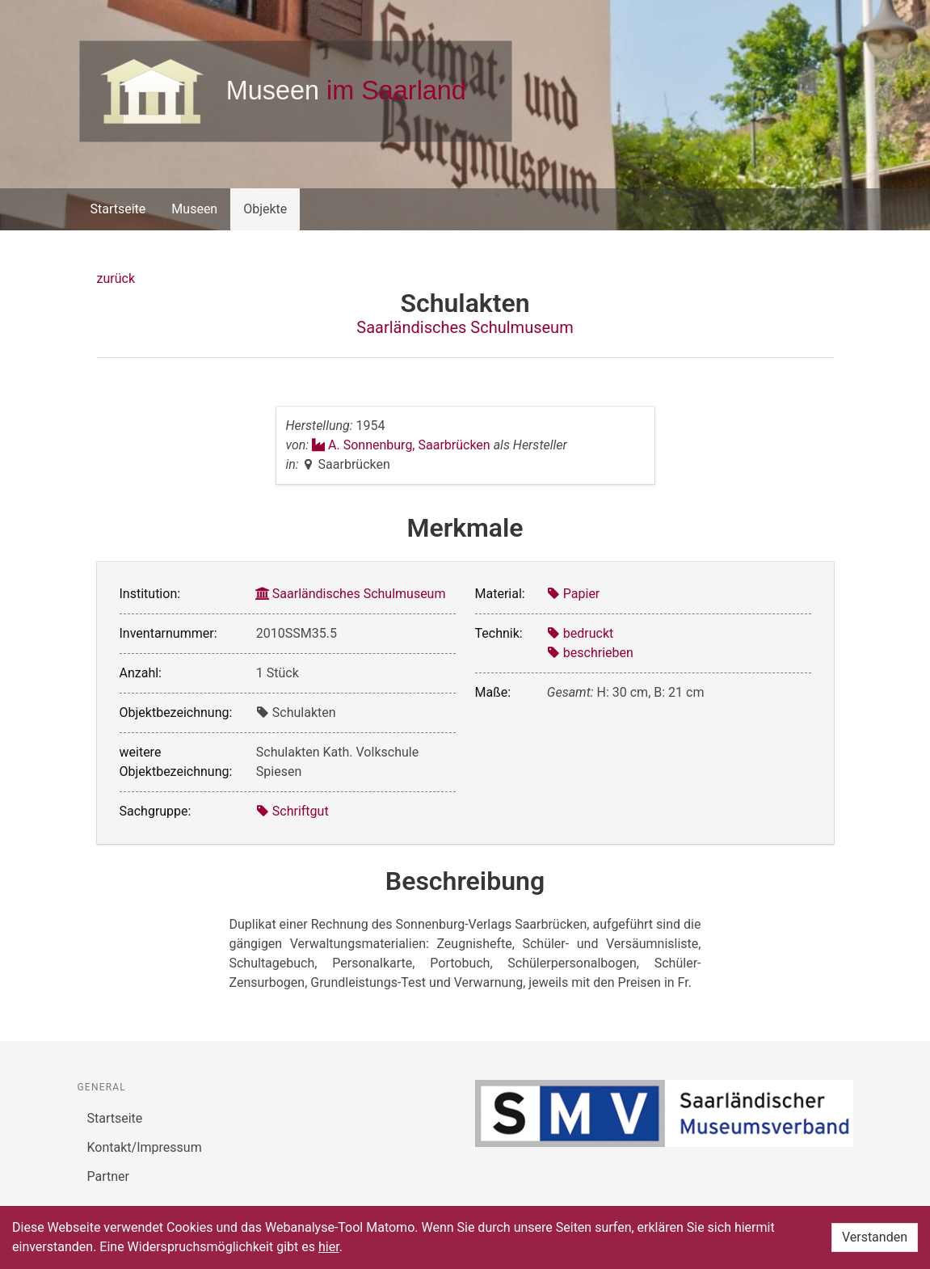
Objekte (265, 209)
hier (328, 1246)
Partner (108, 1176)
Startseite (118, 209)
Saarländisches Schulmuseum (464, 327)
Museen (194, 209)
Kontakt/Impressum (144, 1147)
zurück (116, 278)
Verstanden (874, 1237)
